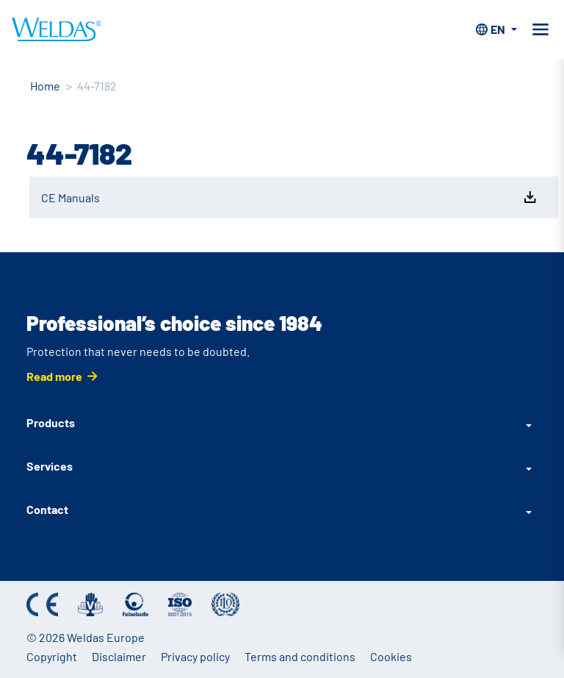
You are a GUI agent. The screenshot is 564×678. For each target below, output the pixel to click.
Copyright (51, 656)
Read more (54, 376)
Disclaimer (119, 656)
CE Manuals (290, 197)
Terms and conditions (300, 656)
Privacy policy (195, 656)
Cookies (391, 656)
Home (45, 86)
